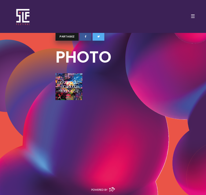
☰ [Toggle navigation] (193, 16)
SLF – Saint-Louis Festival (23, 16)
